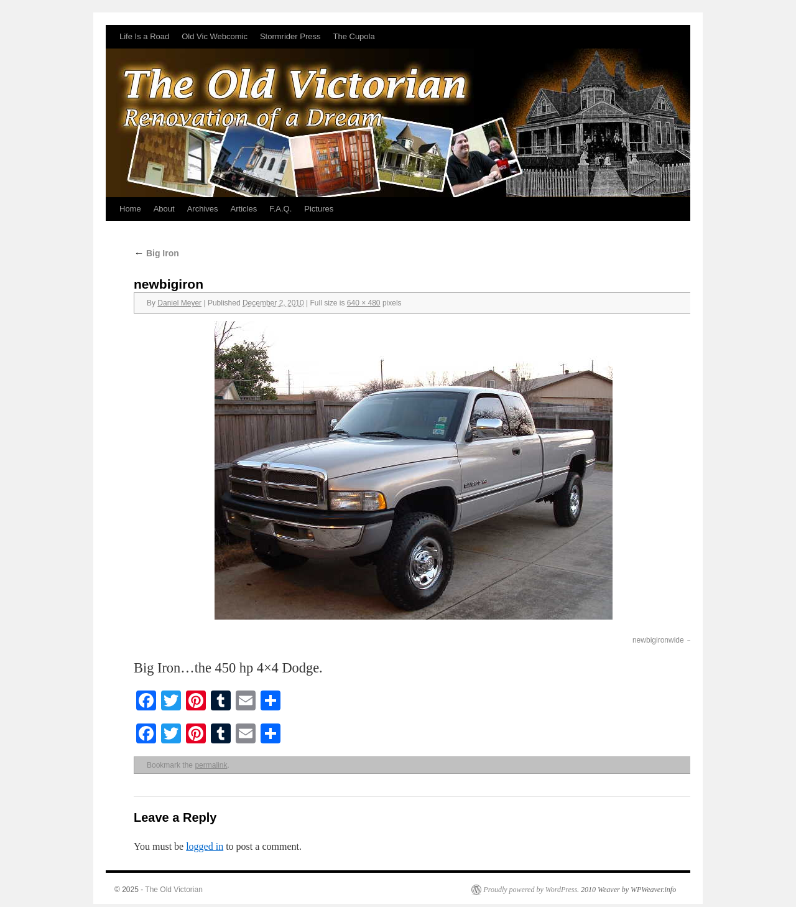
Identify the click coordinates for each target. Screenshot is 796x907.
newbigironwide (658, 640)
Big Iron (156, 253)
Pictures (318, 208)
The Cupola (353, 36)
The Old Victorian (174, 889)
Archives (202, 208)
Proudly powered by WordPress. (531, 889)
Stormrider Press (290, 36)
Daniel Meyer (179, 303)
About (164, 208)
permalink (211, 765)
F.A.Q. (280, 208)
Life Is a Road (144, 36)
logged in (204, 846)
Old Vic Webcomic (215, 36)
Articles (244, 208)
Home (130, 208)
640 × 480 (364, 303)
